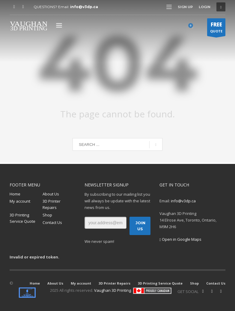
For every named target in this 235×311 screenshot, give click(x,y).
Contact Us (52, 222)
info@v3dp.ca (84, 7)
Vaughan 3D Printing (112, 290)
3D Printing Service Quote (22, 218)
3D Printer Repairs (52, 204)
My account (20, 201)
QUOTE (216, 28)
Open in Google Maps (180, 239)
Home (15, 194)
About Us (51, 194)
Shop (47, 215)
